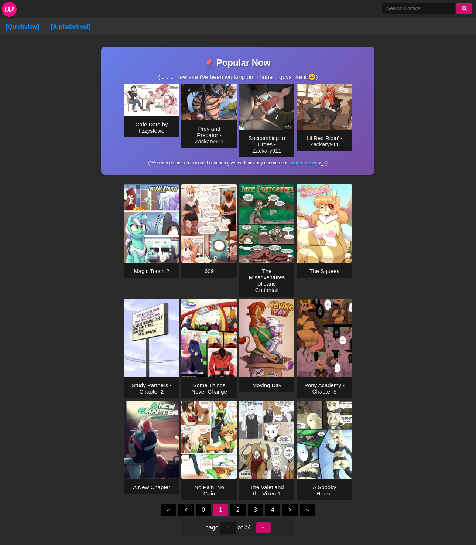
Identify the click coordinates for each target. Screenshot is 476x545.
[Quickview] (22, 27)
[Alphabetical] (70, 27)
